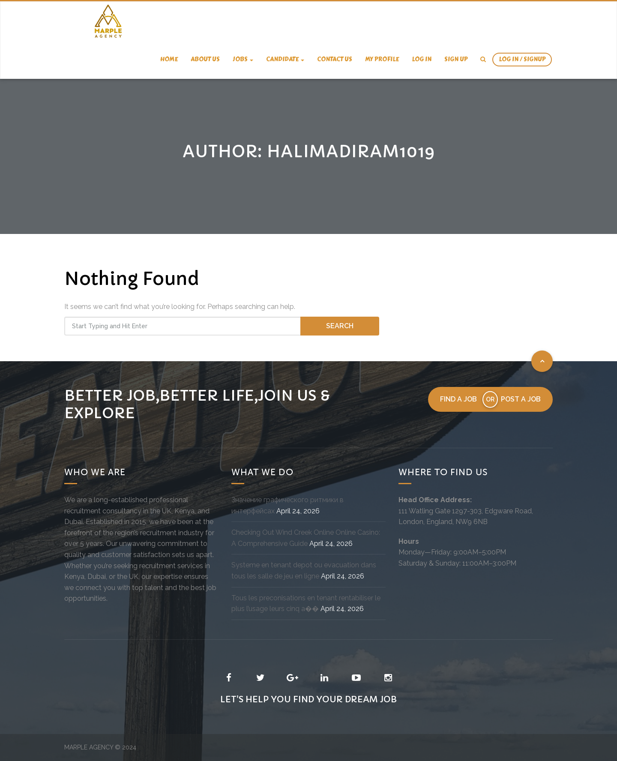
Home (169, 59)
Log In (421, 59)
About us (205, 59)
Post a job (521, 399)
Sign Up (455, 59)
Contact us (334, 59)
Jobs (243, 59)
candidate (285, 59)
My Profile (382, 59)
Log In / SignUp (522, 59)
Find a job (458, 399)
